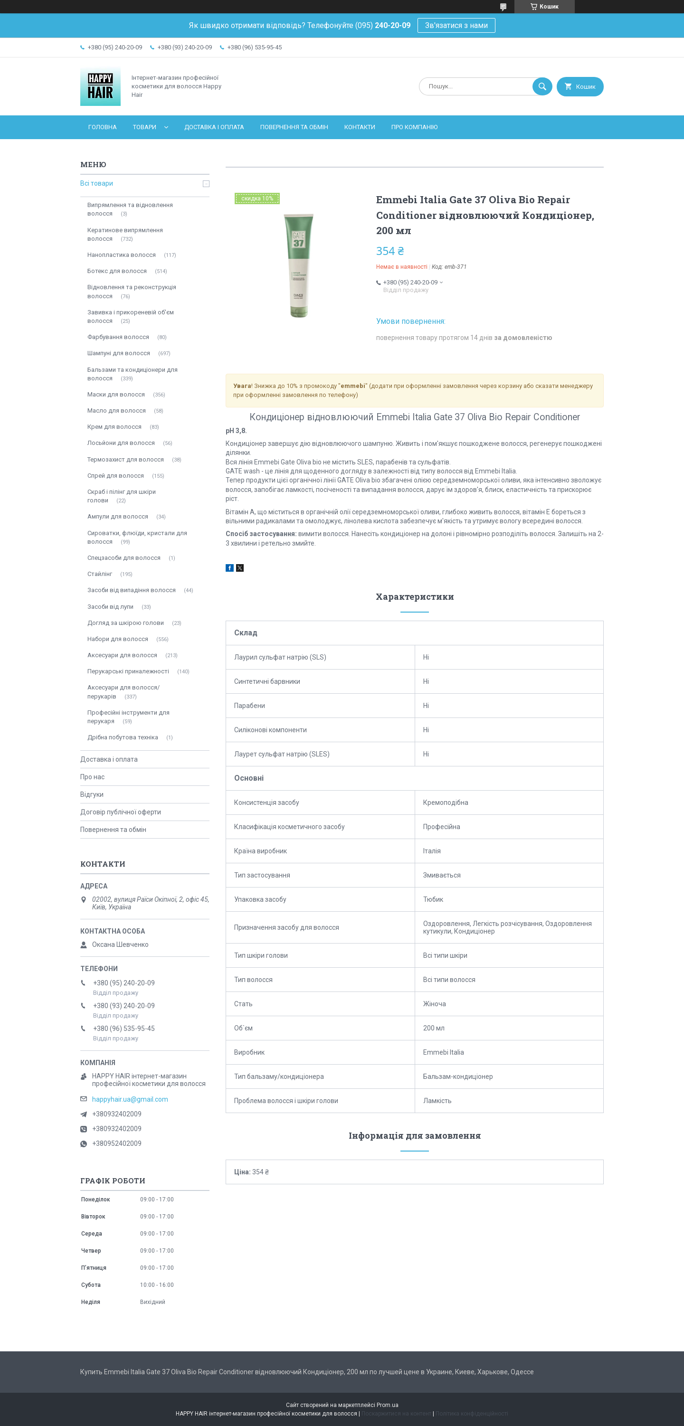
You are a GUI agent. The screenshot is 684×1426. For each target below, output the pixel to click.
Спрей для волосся (115, 475)
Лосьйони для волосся (121, 442)
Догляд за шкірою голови (125, 622)
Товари (144, 127)
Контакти (359, 127)
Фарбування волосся (118, 336)
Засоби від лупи (110, 606)
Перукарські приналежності (128, 671)
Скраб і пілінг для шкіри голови (121, 496)
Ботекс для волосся (117, 270)
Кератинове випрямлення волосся (125, 234)
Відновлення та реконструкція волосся (131, 291)
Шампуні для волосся (118, 353)
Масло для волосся (116, 410)
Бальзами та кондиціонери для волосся (132, 374)
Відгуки (92, 794)
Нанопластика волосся (121, 254)
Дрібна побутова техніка (122, 737)
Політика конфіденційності (472, 1413)
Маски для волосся (116, 394)
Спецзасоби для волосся (124, 557)
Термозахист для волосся (125, 459)
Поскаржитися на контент (396, 1413)
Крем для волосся (114, 426)
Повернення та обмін (294, 127)
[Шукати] (542, 86)
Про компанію (414, 127)
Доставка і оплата (214, 127)
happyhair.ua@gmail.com (130, 1099)
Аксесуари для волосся (122, 655)
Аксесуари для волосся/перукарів (123, 691)
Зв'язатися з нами (456, 25)
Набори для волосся (117, 638)
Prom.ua (388, 1405)
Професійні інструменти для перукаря (128, 717)
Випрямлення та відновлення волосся (130, 209)
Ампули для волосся (117, 516)
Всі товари (96, 183)
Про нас (92, 777)
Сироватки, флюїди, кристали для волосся (137, 537)
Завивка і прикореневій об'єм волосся (130, 316)
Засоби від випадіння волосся (131, 590)
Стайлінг (99, 573)
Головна (102, 127)
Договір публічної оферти (120, 812)
